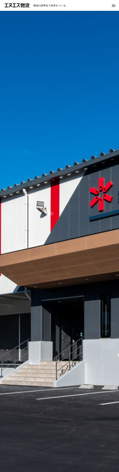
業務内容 (59, 460)
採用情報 (88, 460)
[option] (59, 61)
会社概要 (45, 460)
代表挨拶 (30, 460)
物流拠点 (74, 460)
